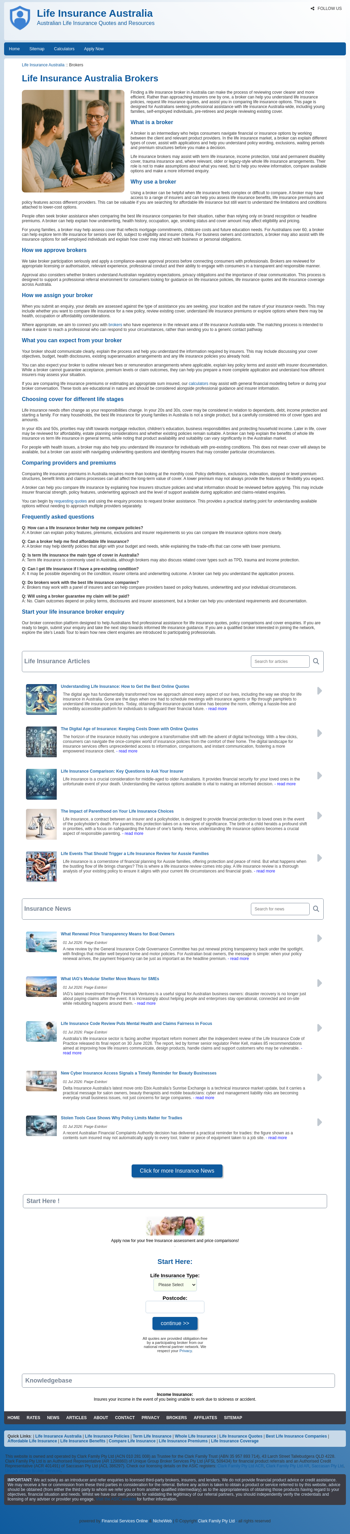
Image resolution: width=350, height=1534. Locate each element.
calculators (198, 383)
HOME (14, 1417)
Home (14, 48)
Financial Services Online (125, 1521)
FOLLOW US (326, 8)
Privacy (185, 1351)
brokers (115, 324)
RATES (33, 1417)
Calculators (64, 48)
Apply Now (94, 48)
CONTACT (125, 1417)
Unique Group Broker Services (33, 1470)
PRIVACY (150, 1417)
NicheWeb (162, 1521)
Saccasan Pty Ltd (328, 1466)
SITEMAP (233, 1417)
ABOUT (101, 1417)
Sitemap (36, 48)
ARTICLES (76, 1417)
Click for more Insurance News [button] (177, 1171)
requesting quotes (70, 501)
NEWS (53, 1417)
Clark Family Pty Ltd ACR (240, 1466)
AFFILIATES (205, 1417)
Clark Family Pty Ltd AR (287, 1466)
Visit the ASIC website (116, 1499)
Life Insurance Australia (43, 65)
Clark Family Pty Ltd (216, 1521)
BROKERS (176, 1417)
